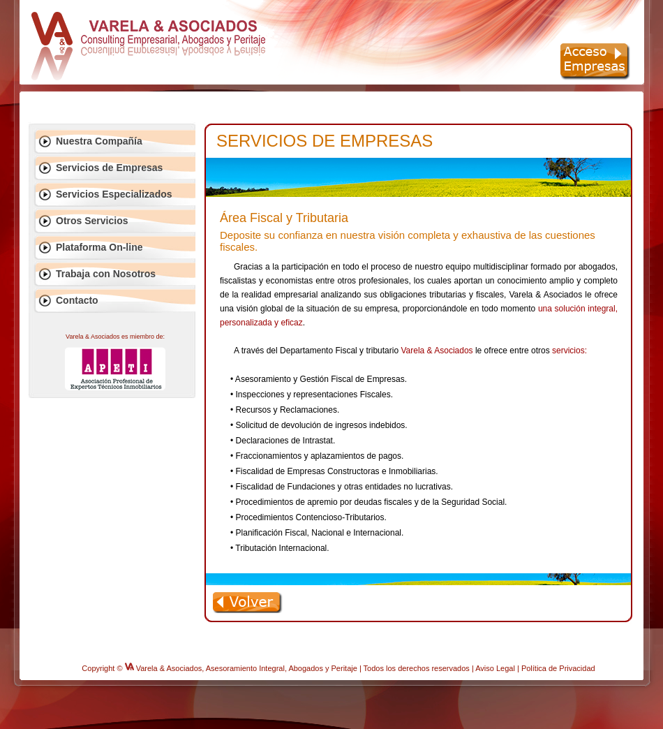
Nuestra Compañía (99, 141)
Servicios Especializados (114, 194)
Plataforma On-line (99, 247)
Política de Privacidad (558, 668)
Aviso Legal (495, 668)
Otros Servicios (92, 220)
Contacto (77, 300)
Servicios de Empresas (109, 167)
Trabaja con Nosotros (106, 273)
